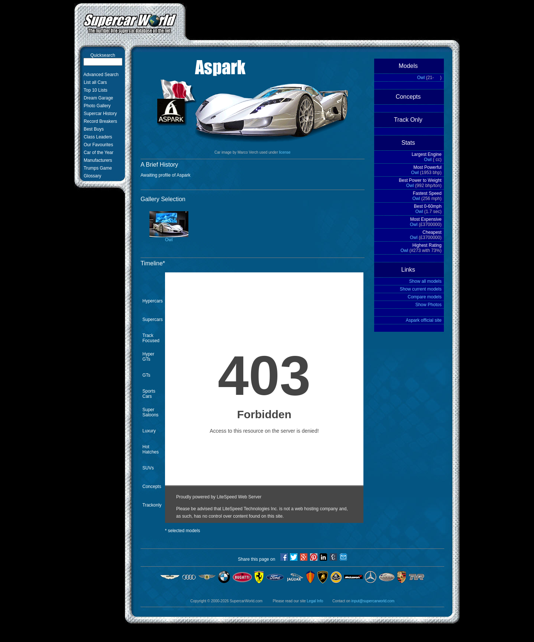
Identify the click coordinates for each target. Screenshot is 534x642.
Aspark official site (424, 320)
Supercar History (99, 113)
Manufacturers (96, 160)
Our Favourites (97, 144)
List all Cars (94, 82)
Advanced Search (100, 74)
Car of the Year (97, 152)
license (284, 152)
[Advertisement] (323, 19)
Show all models (425, 281)
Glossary (91, 175)
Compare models (424, 296)
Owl (168, 237)
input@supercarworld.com (372, 601)
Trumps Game (96, 168)
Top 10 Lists (94, 90)
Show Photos (428, 304)
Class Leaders (96, 137)
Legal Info (315, 601)
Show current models (421, 289)
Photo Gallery (96, 105)
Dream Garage (97, 98)
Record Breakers (99, 121)
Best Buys (92, 129)
